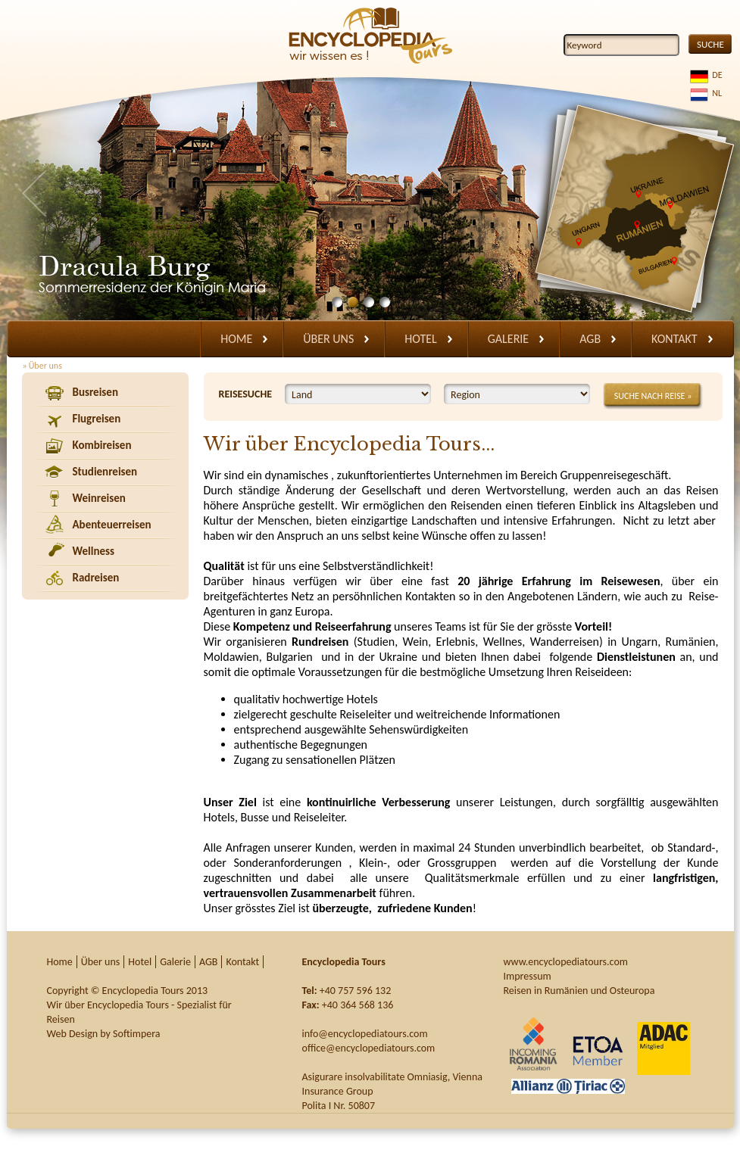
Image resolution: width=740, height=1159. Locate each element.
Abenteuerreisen (112, 524)
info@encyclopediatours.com (365, 1033)
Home (236, 339)
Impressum (527, 976)
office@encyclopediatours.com (369, 1048)
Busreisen (95, 392)
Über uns (328, 339)
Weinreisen (99, 498)
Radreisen (96, 577)
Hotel (420, 339)
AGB (590, 339)
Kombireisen (102, 445)
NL (715, 93)
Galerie (508, 339)
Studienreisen (105, 471)
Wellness (94, 551)
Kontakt (674, 339)
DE (715, 75)
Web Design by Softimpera (104, 1033)
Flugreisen (97, 418)
